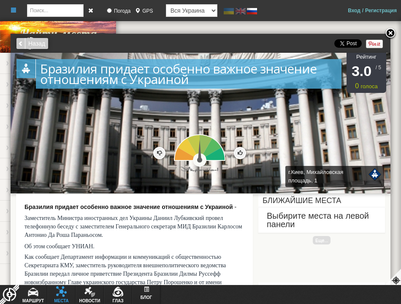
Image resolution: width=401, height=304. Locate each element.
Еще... (321, 240)
